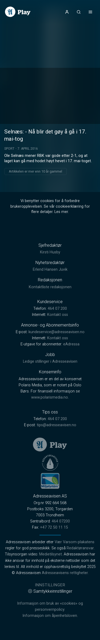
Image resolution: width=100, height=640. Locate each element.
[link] (17, 12)
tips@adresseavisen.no (56, 425)
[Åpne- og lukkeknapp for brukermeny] (67, 12)
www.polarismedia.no (49, 397)
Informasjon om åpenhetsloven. (50, 615)
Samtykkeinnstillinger (50, 591)
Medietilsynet (50, 554)
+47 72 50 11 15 (54, 527)
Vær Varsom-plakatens (74, 542)
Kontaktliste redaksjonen (50, 287)
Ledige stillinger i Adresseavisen (50, 361)
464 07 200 (57, 308)
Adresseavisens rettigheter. (65, 573)
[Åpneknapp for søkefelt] (78, 12)
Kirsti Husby (50, 252)
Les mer (61, 212)
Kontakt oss (57, 314)
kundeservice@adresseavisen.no (57, 332)
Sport (9, 148)
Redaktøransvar (80, 548)
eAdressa (71, 344)
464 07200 (61, 521)
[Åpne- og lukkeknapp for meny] (90, 12)
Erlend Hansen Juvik (50, 269)
